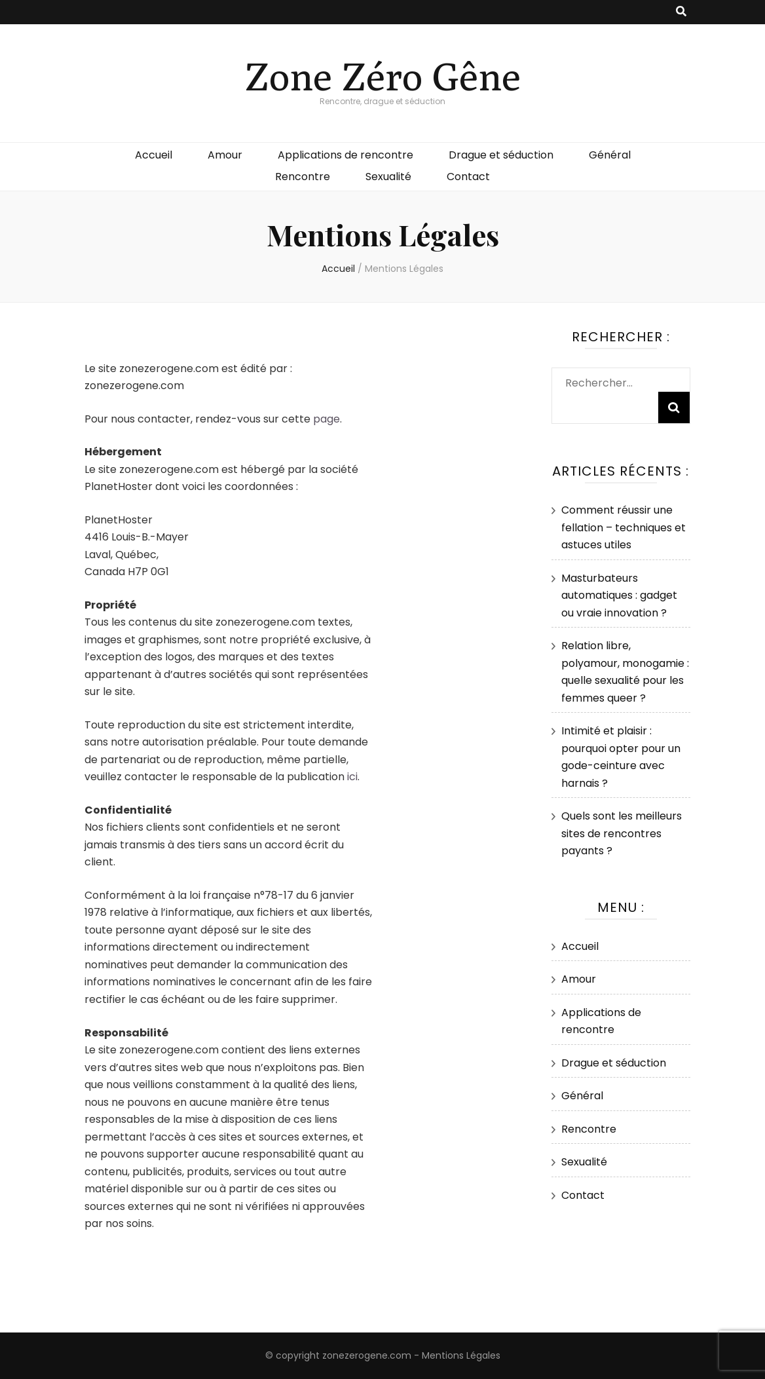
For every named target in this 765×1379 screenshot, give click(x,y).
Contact (468, 176)
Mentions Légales (461, 1355)
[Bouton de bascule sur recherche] (681, 12)
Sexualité (388, 176)
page (326, 418)
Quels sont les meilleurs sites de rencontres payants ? (621, 833)
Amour (225, 154)
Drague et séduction (501, 154)
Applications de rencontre (345, 154)
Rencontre (302, 176)
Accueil (153, 154)
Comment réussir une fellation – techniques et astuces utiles (623, 527)
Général (610, 154)
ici (352, 776)
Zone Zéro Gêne (383, 75)
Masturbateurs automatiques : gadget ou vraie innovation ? (619, 595)
